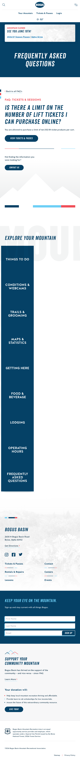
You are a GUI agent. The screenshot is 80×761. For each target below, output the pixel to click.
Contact (48, 563)
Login (59, 13)
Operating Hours (17, 449)
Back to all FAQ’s (14, 91)
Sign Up (68, 633)
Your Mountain (25, 13)
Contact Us (14, 167)
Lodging (17, 422)
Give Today (14, 709)
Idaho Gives (37, 37)
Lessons (9, 580)
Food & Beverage (17, 395)
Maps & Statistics (17, 341)
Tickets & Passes (44, 13)
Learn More (10, 679)
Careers (48, 571)
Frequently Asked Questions (17, 477)
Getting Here (17, 368)
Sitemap (57, 755)
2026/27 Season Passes (18, 37)
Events (48, 580)
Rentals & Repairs (14, 571)
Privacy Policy (69, 755)
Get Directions (11, 545)
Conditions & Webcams (17, 286)
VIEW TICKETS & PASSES (21, 138)
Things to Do (17, 259)
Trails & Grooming (17, 313)
